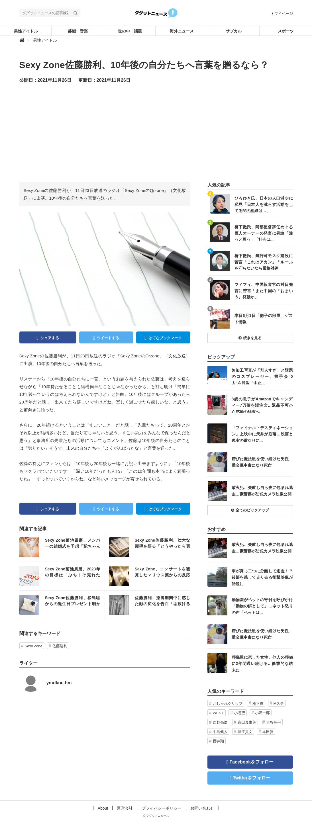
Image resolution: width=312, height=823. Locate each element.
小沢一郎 (262, 713)
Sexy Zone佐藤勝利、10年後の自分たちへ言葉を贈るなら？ (144, 65)
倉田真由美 (247, 722)
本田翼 (268, 732)
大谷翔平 (273, 722)
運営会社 (125, 808)
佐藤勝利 (59, 646)
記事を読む (62, 547)
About (103, 808)
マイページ (282, 13)
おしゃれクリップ (227, 703)
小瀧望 (239, 713)
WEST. (218, 713)
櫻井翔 (218, 741)
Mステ (279, 703)
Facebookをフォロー (252, 761)
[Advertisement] (156, 132)
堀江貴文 (245, 732)
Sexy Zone (33, 646)
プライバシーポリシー (162, 808)
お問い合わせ (202, 808)
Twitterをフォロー (251, 777)
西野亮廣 (220, 722)
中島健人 (220, 732)
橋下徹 (258, 703)
